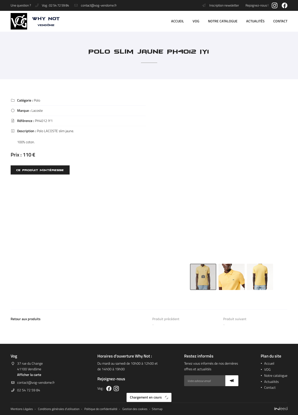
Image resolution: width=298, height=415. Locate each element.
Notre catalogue (222, 21)
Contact (280, 21)
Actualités (255, 21)
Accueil (177, 21)
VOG (196, 21)
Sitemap (157, 409)
